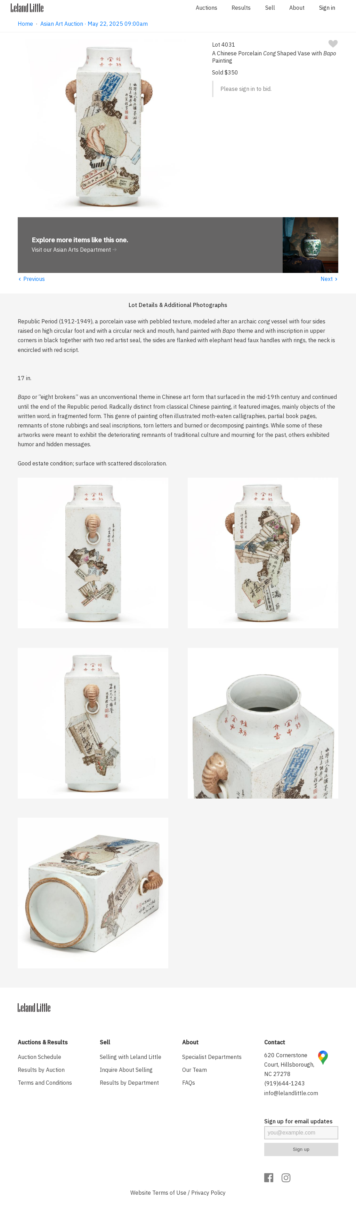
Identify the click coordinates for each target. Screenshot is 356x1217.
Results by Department (129, 1082)
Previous (31, 278)
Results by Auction (41, 1069)
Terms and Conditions (45, 1082)
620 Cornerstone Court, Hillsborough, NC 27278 (289, 1064)
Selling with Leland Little (130, 1056)
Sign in (327, 7)
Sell (270, 7)
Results (241, 7)
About (297, 7)
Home (25, 23)
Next (329, 278)
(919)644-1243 (284, 1083)
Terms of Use (169, 1192)
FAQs (188, 1082)
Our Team (194, 1069)
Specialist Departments (212, 1056)
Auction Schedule (39, 1056)
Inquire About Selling (126, 1069)
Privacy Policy (208, 1192)
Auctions (206, 7)
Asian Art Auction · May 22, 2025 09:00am (94, 23)
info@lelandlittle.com (291, 1093)
